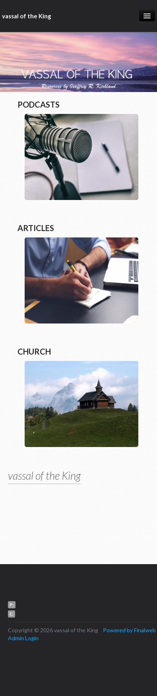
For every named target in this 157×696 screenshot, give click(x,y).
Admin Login (23, 638)
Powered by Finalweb (129, 630)
